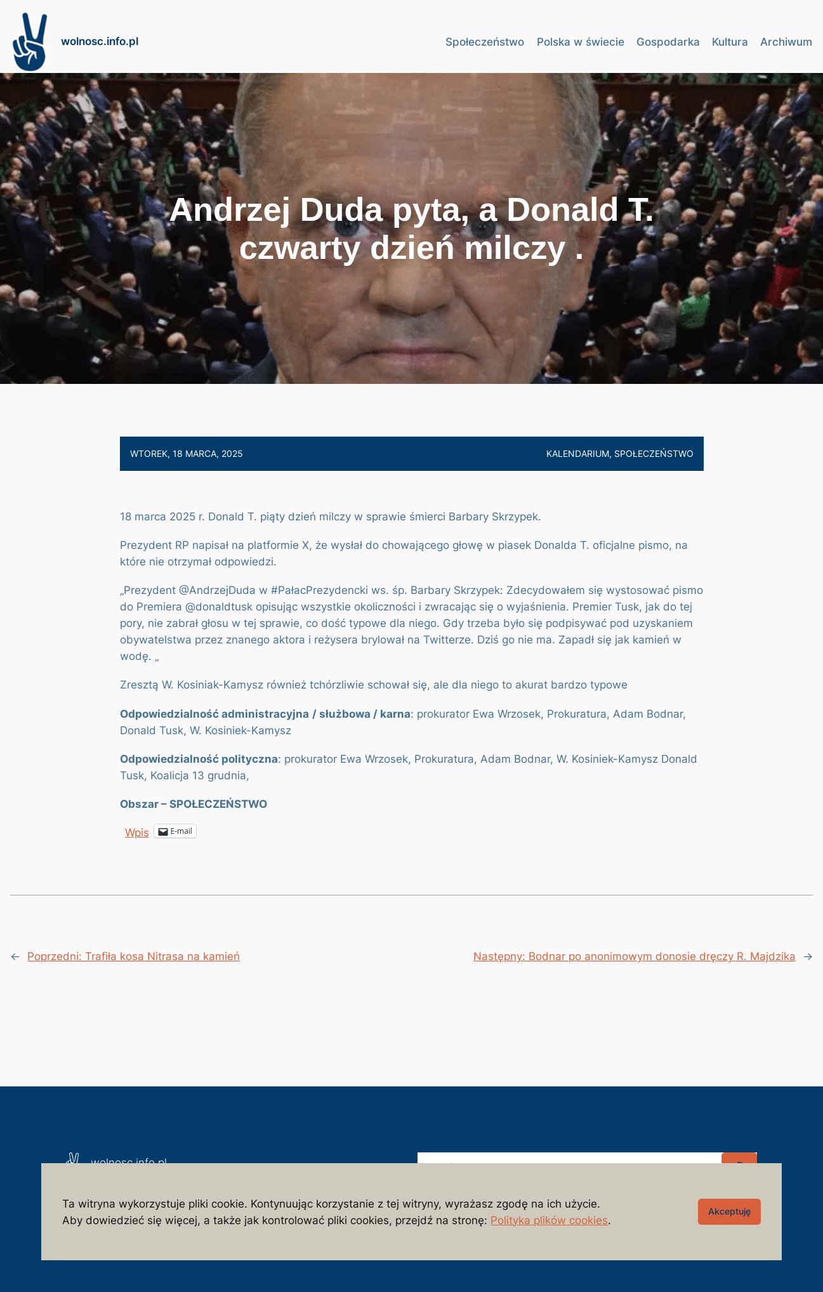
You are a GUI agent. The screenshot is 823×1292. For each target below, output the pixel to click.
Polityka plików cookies (549, 1220)
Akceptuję (729, 1211)
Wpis (137, 831)
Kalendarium (577, 453)
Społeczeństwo (654, 453)
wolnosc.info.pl (99, 41)
